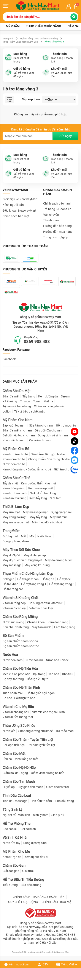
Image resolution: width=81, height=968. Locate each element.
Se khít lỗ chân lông (43, 493)
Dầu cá (7, 759)
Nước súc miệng (13, 622)
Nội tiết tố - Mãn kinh (16, 815)
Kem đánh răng (58, 622)
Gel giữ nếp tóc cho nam (19, 435)
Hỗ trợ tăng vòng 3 (61, 584)
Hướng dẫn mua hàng (58, 231)
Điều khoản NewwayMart (19, 210)
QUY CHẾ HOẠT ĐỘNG (23, 902)
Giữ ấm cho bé (63, 469)
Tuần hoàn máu (13, 693)
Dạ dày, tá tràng (13, 679)
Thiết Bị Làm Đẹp (16, 507)
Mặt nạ (48, 401)
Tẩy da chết (10, 483)
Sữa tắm (55, 498)
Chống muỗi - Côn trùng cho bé (49, 459)
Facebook (9, 359)
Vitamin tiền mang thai (18, 717)
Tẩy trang (28, 396)
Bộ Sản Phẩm (13, 636)
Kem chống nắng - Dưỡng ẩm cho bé (27, 469)
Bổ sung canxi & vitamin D (46, 603)
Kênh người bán (17, 964)
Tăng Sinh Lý (12, 810)
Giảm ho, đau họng (15, 773)
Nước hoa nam (12, 660)
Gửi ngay (65, 136)
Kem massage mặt (40, 488)
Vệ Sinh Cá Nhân (15, 838)
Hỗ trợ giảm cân (28, 579)
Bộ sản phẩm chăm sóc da (20, 641)
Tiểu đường (10, 885)
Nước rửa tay (11, 843)
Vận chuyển (51, 214)
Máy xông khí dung (37, 565)
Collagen (8, 579)
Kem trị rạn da (12, 857)
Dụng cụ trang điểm (16, 541)
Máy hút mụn (59, 517)
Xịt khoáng (10, 401)
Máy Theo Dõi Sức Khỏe (21, 550)
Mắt (23, 536)
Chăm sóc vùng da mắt (49, 406)
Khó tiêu (67, 674)
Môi (31, 536)
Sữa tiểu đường (31, 885)
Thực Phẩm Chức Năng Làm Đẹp (20, 41)
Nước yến (9, 731)
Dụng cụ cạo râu (62, 512)
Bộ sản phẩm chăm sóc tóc (21, 646)
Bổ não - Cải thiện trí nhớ (19, 698)
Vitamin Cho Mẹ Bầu (18, 707)
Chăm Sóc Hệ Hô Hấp (19, 768)
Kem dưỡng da (48, 396)
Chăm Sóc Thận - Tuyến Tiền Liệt (28, 740)
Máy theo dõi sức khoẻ (47, 522)
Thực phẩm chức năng (43, 26)
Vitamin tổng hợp (14, 603)
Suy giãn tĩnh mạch (30, 787)
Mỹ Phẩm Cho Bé (16, 449)
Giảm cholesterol (57, 787)
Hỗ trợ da (48, 579)
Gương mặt (10, 536)
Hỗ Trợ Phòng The (16, 824)
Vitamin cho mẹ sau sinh (48, 712)
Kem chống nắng (14, 488)
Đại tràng (39, 674)
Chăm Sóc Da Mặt (16, 391)
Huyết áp (9, 787)
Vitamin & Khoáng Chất (20, 598)
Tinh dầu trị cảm (41, 801)
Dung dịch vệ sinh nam (53, 435)
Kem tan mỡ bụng (14, 498)
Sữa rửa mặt (11, 396)
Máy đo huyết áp (35, 555)
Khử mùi (50, 483)
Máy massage (12, 565)
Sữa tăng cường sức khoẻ (35, 731)
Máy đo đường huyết (59, 560)
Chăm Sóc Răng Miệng (20, 617)
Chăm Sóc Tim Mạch (19, 782)
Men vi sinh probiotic (16, 674)
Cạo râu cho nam (40, 440)
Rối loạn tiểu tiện (14, 745)
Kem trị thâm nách (15, 493)
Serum (65, 396)
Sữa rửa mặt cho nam (17, 430)
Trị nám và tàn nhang (17, 406)
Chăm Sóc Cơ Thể (16, 478)
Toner (37, 401)
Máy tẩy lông (38, 517)
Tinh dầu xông (64, 801)
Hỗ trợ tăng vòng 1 (33, 584)
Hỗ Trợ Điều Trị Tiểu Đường (23, 880)
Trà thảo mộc (64, 731)
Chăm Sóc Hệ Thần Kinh (21, 688)
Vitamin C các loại (14, 608)
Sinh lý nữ (57, 815)
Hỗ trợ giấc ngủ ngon (41, 693)
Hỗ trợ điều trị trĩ (37, 679)
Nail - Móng (44, 536)
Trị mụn (25, 401)
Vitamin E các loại (41, 608)
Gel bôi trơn (28, 829)
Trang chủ (8, 38)
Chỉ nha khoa (36, 622)
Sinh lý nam (40, 815)
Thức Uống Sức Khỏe (19, 726)
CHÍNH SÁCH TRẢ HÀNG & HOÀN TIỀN (39, 896)
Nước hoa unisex (57, 660)
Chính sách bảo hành (57, 203)
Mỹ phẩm (12, 26)
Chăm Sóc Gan (14, 866)
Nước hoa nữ (34, 660)
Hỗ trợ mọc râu (66, 425)
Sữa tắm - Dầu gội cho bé (48, 454)
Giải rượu (28, 871)
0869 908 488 (37, 341)
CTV (43, 964)
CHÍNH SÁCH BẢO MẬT (57, 902)
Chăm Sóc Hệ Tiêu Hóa (20, 669)
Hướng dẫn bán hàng (57, 226)
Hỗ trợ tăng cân (13, 589)
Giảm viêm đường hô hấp (47, 773)
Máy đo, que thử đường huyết (22, 560)
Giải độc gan (11, 871)
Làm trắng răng (64, 627)
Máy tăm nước (41, 627)
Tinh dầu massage (15, 801)
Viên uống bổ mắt (26, 759)
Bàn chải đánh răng (16, 627)
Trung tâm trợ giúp (55, 237)
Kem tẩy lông (38, 498)
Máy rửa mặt (11, 512)
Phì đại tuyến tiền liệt (41, 745)
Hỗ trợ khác (10, 584)
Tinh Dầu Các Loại (17, 796)
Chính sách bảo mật (16, 216)
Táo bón (53, 674)
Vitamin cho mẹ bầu (16, 712)
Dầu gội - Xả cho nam (49, 430)
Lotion (7, 411)
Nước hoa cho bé (14, 464)
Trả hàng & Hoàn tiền (57, 209)
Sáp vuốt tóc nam (14, 425)
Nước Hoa (10, 655)
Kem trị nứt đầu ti (36, 857)
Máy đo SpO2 (12, 555)
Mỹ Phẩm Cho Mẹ (16, 852)
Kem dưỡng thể (31, 483)
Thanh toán (51, 220)
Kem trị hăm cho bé (15, 454)
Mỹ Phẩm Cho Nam (17, 420)
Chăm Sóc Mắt (14, 754)
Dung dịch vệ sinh (35, 843)
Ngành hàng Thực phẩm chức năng (39, 38)
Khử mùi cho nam (14, 440)
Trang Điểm (11, 531)
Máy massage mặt (35, 512)
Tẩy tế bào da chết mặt (29, 411)
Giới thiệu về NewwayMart (20, 199)
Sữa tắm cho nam (41, 425)
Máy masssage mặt (16, 522)
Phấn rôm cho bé (14, 459)
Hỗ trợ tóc (64, 579)
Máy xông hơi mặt (15, 517)
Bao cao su (10, 829)
